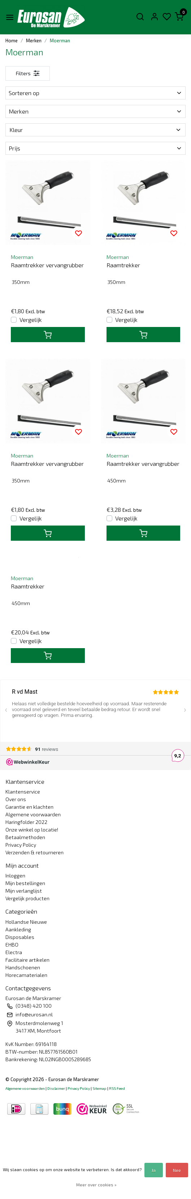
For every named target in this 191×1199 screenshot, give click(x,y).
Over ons (15, 799)
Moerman (60, 40)
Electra (13, 952)
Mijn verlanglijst (23, 891)
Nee (177, 1170)
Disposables (19, 937)
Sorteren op (95, 92)
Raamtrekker (123, 265)
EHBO (11, 944)
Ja (154, 1170)
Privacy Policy (20, 845)
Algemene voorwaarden (33, 814)
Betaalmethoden (25, 837)
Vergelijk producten (27, 898)
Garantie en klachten (29, 807)
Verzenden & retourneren (34, 852)
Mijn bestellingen (25, 883)
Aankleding (18, 929)
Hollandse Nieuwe (26, 922)
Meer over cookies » (96, 1184)
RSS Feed (117, 1088)
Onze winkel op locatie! (31, 829)
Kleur (95, 129)
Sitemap (99, 1088)
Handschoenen (22, 967)
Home (11, 40)
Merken (34, 40)
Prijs (95, 148)
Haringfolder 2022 (26, 822)
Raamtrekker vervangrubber (47, 265)
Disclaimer (56, 1088)
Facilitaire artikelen (27, 960)
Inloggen (15, 875)
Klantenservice (22, 791)
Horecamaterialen (26, 975)
